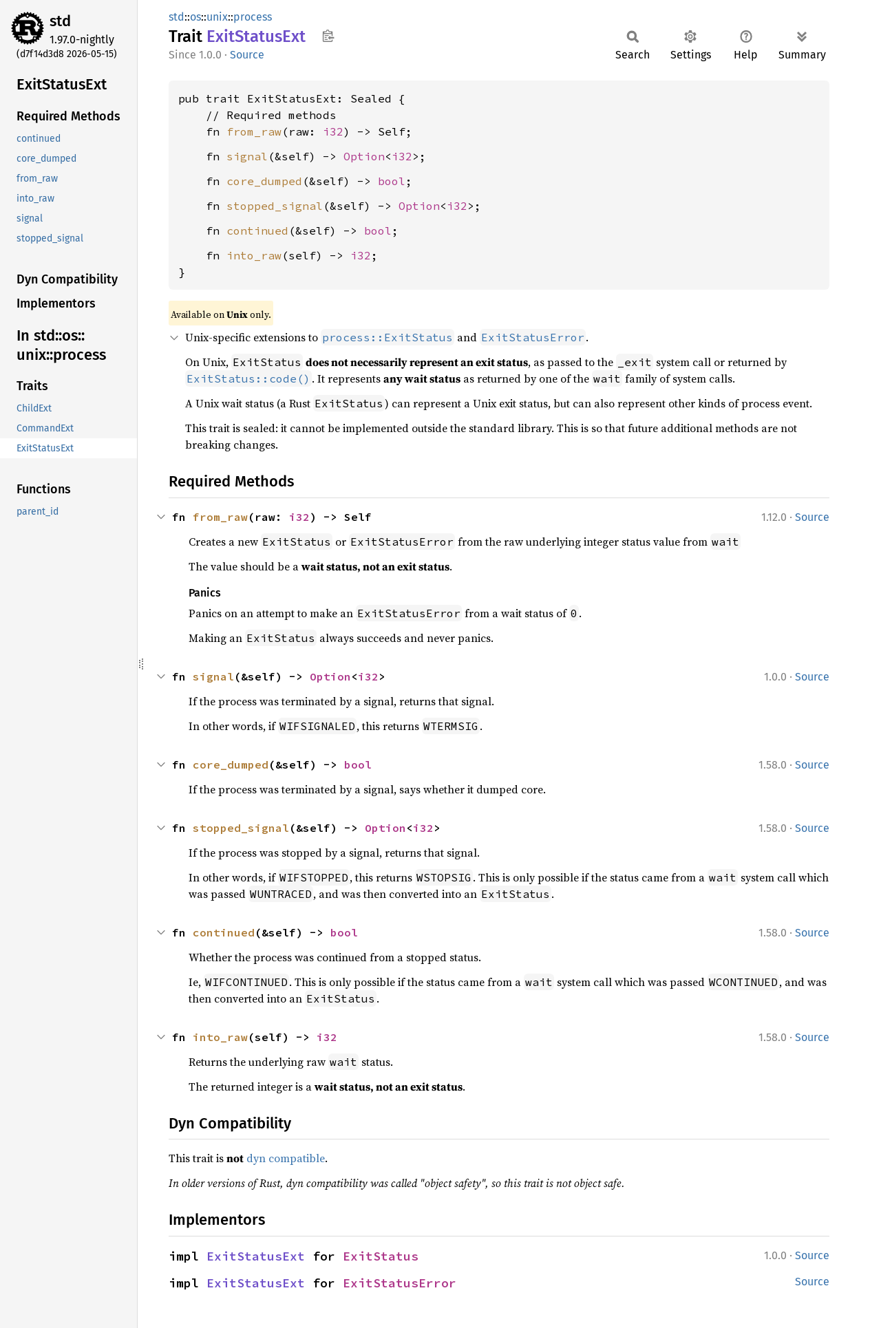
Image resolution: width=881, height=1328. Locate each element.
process (252, 16)
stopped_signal (274, 206)
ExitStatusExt (255, 1256)
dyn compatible (285, 1158)
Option (364, 156)
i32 (333, 131)
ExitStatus (380, 1256)
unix (217, 16)
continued (257, 230)
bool (391, 181)
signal (247, 156)
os (195, 16)
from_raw (254, 131)
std (60, 21)
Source (247, 54)
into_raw (254, 255)
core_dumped (264, 181)
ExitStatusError (399, 1283)
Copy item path (328, 35)
